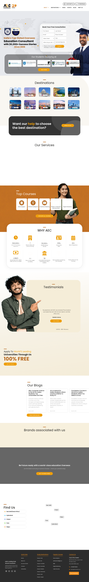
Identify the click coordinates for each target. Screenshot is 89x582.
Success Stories (24, 563)
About (46, 7)
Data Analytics (56, 558)
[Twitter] (6, 571)
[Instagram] (12, 571)
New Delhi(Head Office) (13, 511)
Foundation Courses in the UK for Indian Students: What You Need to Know (78, 393)
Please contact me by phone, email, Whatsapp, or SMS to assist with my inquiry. (54, 46)
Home (22, 558)
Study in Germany (41, 571)
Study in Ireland (40, 569)
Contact (23, 566)
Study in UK (39, 560)
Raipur (8, 527)
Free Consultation (74, 573)
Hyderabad (9, 515)
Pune (7, 523)
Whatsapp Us (69, 4)
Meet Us (80, 7)
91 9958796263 (80, 4)
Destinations (55, 7)
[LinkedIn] (15, 571)
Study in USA (40, 558)
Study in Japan (40, 577)
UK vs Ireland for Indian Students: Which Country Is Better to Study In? (58, 393)
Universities (23, 569)
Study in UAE (39, 574)
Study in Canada (40, 563)
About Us (23, 560)
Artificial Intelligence (57, 560)
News (63, 7)
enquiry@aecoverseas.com (74, 569)
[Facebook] (9, 571)
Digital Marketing (56, 566)
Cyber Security (56, 569)
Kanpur (8, 519)
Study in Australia (41, 566)
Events (69, 7)
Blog (74, 7)
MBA (54, 563)
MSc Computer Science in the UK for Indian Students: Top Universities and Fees (36, 393)
